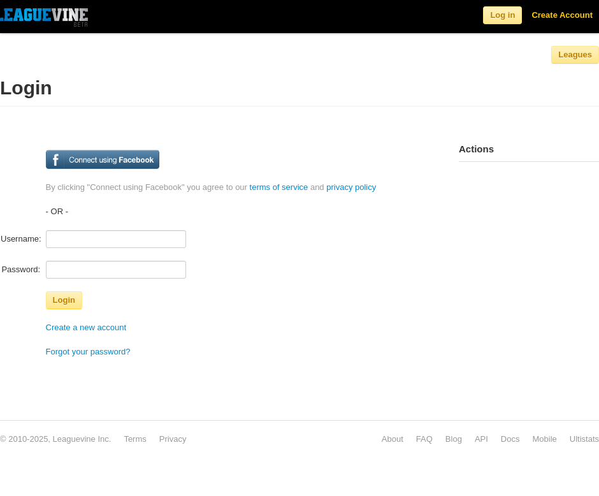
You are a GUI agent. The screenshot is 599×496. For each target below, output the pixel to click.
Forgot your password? (88, 351)
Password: (20, 269)
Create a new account (86, 327)
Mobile (544, 439)
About (392, 439)
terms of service (279, 187)
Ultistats (584, 439)
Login (64, 300)
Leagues (575, 54)
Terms (135, 439)
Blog (453, 439)
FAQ (424, 439)
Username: (21, 239)
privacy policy (351, 187)
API (481, 439)
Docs (510, 439)
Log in (502, 15)
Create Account (562, 15)
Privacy (173, 439)
